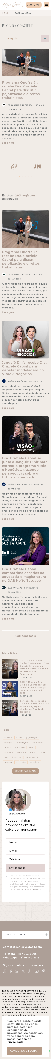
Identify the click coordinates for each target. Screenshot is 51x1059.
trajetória (21, 752)
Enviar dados (17, 867)
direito (19, 738)
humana (8, 762)
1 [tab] (19, 176)
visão (31, 747)
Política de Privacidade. (19, 1041)
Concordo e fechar (24, 1051)
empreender (38, 743)
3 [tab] (25, 176)
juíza (24, 762)
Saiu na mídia (23, 13)
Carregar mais (25, 636)
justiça (33, 752)
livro (6, 757)
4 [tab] (28, 176)
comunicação (31, 757)
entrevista (20, 747)
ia (17, 762)
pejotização (31, 738)
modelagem (22, 743)
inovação (16, 757)
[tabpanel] (14, 166)
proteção (8, 743)
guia (43, 752)
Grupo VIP (34, 5)
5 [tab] (31, 176)
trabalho (8, 738)
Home (5, 13)
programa (8, 752)
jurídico (7, 747)
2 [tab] (22, 176)
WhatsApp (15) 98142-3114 (21, 957)
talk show (34, 762)
